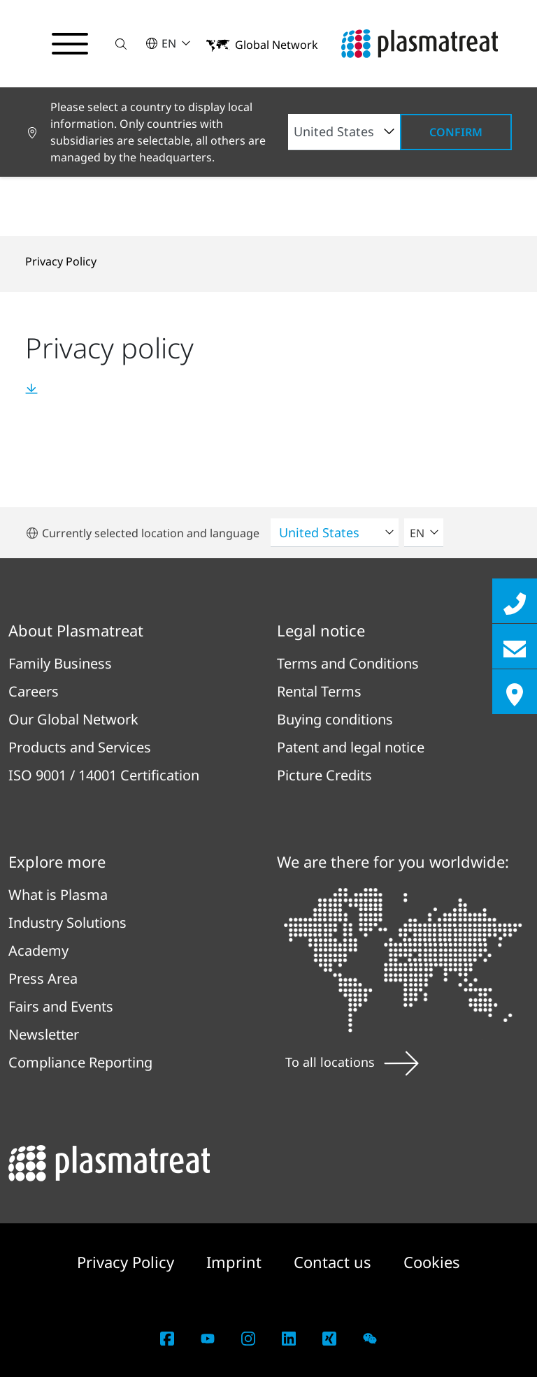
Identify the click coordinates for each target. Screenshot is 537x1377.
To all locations (352, 1062)
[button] (121, 43)
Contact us (334, 1261)
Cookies (431, 1261)
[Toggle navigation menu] (70, 44)
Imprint (236, 1261)
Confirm (455, 132)
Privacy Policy (60, 261)
